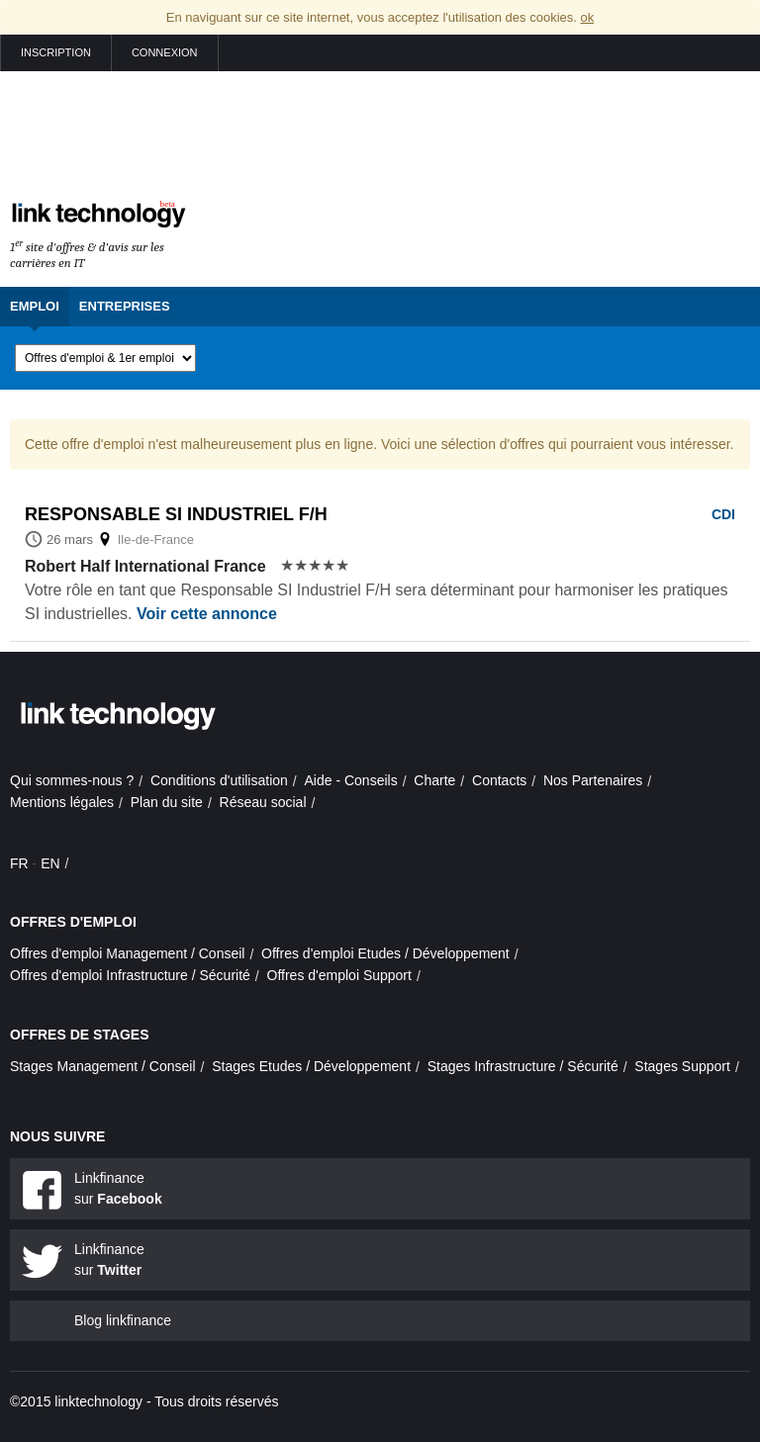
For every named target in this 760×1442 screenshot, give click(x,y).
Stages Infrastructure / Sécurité (523, 1066)
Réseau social (263, 802)
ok (587, 17)
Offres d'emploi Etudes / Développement (385, 953)
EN (50, 863)
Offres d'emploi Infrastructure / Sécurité (130, 975)
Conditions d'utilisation (219, 780)
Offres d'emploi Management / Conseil (127, 953)
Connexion (165, 52)
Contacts (499, 780)
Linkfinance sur (118, 1188)
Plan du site (167, 802)
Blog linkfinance (122, 1320)
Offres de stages (79, 1034)
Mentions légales (62, 802)
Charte (434, 780)
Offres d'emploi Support (339, 975)
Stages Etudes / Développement (311, 1066)
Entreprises (124, 306)
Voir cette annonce (207, 613)
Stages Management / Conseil (103, 1066)
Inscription (56, 52)
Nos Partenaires (592, 780)
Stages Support (682, 1066)
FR (19, 863)
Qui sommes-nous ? (72, 780)
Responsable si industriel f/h (176, 514)
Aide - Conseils (351, 780)
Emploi (34, 306)
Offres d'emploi (73, 922)
